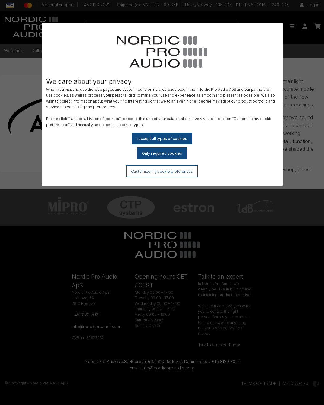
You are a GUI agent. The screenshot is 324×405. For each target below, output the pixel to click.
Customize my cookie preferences (162, 171)
